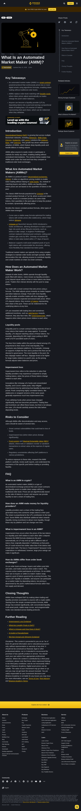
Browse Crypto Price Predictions (50, 750)
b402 (43, 732)
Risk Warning (5, 744)
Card (23, 730)
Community (5, 742)
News (3, 725)
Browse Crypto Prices (47, 743)
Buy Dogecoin (45, 767)
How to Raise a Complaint (68, 764)
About (3, 718)
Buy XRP (44, 764)
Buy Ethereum (45, 769)
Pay (23, 722)
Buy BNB (44, 762)
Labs (43, 727)
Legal (3, 730)
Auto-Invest (25, 739)
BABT (23, 746)
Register (70, 3)
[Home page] (34, 3)
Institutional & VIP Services (49, 725)
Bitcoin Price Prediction (48, 752)
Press (3, 727)
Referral (63, 720)
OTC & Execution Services (68, 725)
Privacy (4, 734)
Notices (4, 746)
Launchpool (25, 737)
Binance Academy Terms (43, 802)
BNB (62, 722)
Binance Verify (65, 754)
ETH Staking (25, 742)
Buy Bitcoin (45, 760)
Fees (62, 749)
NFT (23, 744)
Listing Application (46, 722)
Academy (24, 732)
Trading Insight (65, 730)
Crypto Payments (26, 725)
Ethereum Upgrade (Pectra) (49, 757)
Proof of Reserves (66, 732)
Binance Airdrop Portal (67, 759)
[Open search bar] (63, 3)
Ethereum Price (46, 748)
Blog (3, 739)
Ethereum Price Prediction (49, 755)
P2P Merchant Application (48, 718)
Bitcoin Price (45, 745)
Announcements (6, 722)
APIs (62, 752)
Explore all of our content (40, 705)
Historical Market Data (67, 727)
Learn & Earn (45, 740)
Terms (3, 732)
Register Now (69, 153)
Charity (24, 751)
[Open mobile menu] (77, 3)
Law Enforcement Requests (68, 761)
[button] (77, 3)
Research (24, 749)
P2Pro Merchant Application (49, 720)
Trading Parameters (66, 757)
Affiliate (63, 718)
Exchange (24, 718)
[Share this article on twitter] (59, 22)
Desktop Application (7, 751)
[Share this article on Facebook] (65, 22)
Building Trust (5, 737)
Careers (4, 720)
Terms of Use (26, 802)
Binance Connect (46, 730)
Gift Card (24, 734)
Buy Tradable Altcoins (47, 772)
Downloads (5, 749)
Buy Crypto (25, 720)
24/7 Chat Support (66, 740)
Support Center (65, 743)
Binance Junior (26, 727)
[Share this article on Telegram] (71, 22)
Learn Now (52, 9)
